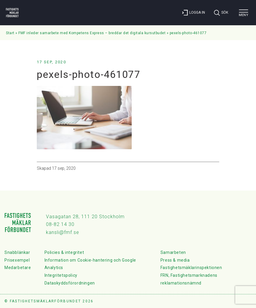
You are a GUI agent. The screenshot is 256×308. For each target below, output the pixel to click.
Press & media (175, 260)
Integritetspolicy (60, 275)
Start (10, 33)
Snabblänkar (17, 252)
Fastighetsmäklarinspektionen (191, 267)
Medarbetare (17, 267)
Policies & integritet (64, 252)
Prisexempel (17, 260)
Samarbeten (173, 252)
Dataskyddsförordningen (69, 283)
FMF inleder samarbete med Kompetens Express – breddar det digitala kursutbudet (92, 33)
